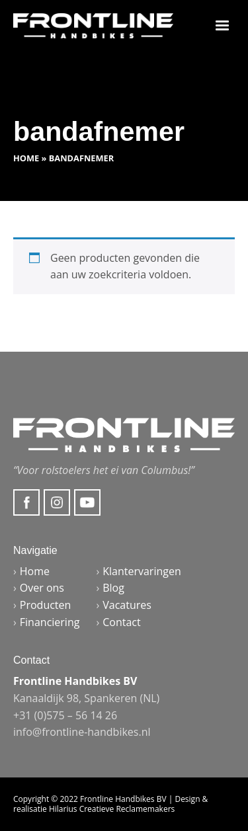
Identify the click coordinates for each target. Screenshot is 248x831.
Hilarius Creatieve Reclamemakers (112, 808)
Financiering (50, 622)
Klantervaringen (142, 571)
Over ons (42, 587)
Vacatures (127, 605)
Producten (45, 605)
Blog (113, 587)
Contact (121, 622)
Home (26, 158)
